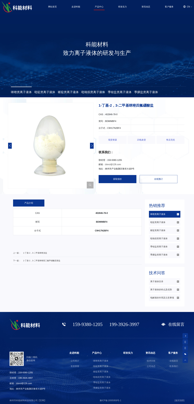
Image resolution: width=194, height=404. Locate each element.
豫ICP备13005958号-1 (110, 400)
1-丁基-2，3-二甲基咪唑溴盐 (35, 253)
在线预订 (158, 179)
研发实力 (128, 353)
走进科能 (74, 353)
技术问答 (157, 273)
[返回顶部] (179, 400)
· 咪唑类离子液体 (100, 361)
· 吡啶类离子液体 (100, 366)
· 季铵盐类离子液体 (101, 382)
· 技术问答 (150, 361)
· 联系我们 (173, 366)
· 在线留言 (173, 361)
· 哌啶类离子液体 (100, 371)
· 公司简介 (74, 361)
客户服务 (173, 353)
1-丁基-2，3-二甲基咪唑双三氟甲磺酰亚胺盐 (41, 261)
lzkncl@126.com (113, 164)
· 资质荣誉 (74, 366)
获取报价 (117, 179)
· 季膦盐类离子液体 (101, 388)
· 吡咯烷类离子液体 (101, 377)
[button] (92, 146)
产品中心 (97, 353)
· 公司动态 (150, 366)
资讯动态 (150, 353)
